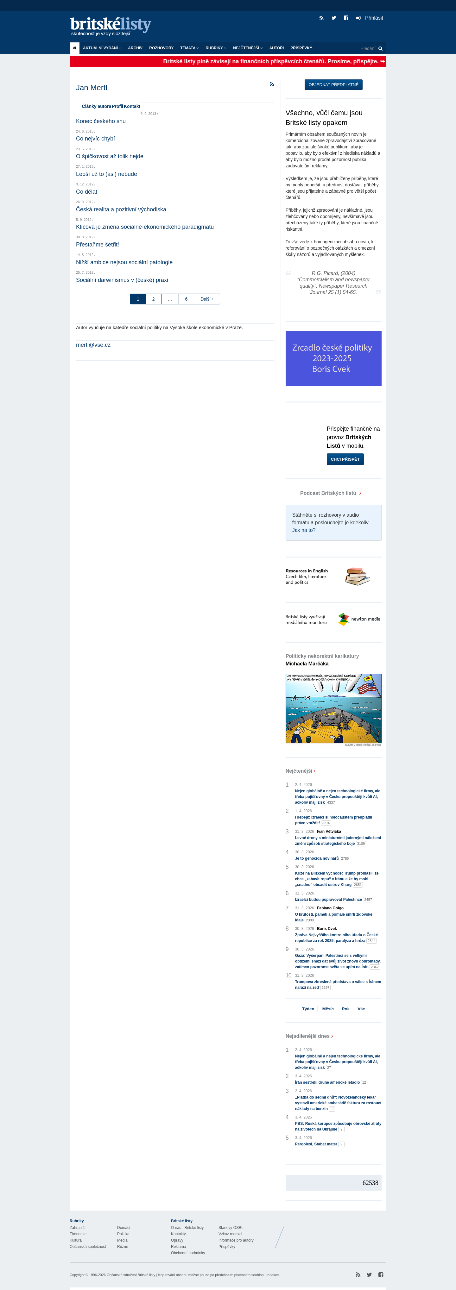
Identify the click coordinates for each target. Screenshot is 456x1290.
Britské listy (114, 27)
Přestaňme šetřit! (97, 244)
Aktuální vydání (102, 48)
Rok (346, 1008)
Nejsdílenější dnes (308, 1036)
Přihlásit (369, 18)
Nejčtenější (248, 48)
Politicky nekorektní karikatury (322, 659)
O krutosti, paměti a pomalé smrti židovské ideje (333, 917)
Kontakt (132, 106)
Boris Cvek (327, 928)
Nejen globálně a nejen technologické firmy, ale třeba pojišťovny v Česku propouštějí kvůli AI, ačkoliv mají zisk (337, 797)
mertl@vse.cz (93, 345)
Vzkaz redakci (230, 1234)
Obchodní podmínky (188, 1253)
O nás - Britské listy (187, 1227)
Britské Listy (336, 1232)
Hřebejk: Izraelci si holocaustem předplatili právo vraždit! (333, 820)
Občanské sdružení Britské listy (131, 1275)
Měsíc (328, 1008)
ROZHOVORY (161, 48)
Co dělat (86, 192)
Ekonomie (78, 1234)
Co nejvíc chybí (95, 138)
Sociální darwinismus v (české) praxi (122, 280)
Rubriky (216, 48)
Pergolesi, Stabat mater (320, 1144)
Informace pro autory (236, 1240)
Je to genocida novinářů (322, 858)
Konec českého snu (101, 121)
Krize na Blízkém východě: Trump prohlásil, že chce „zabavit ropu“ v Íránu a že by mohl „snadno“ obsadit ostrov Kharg (337, 879)
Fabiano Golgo (330, 908)
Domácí (123, 1227)
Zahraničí (78, 1227)
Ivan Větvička (329, 831)
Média (122, 1240)
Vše (361, 1008)
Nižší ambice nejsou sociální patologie (124, 262)
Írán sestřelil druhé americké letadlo (331, 1082)
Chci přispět (345, 459)
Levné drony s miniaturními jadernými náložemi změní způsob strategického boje (338, 841)
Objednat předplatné (333, 84)
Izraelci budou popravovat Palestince (334, 899)
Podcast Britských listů (322, 493)
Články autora (96, 106)
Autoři (276, 48)
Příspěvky (301, 48)
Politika (123, 1234)
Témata (189, 48)
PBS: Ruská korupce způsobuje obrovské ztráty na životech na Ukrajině (338, 1126)
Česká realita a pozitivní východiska (121, 209)
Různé (122, 1246)
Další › (206, 299)
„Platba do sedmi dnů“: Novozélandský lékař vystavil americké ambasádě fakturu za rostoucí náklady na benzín (338, 1103)
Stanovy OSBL (231, 1227)
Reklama (178, 1246)
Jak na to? (304, 530)
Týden (308, 1008)
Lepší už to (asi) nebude (106, 174)
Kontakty (178, 1234)
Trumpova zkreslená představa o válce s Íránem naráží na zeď (338, 985)
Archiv (135, 48)
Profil (117, 106)
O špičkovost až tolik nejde (109, 156)
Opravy (177, 1240)
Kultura (76, 1240)
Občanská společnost (88, 1246)
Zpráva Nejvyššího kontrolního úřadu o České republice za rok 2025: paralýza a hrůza (336, 938)
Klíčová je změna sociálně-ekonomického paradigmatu (145, 227)
